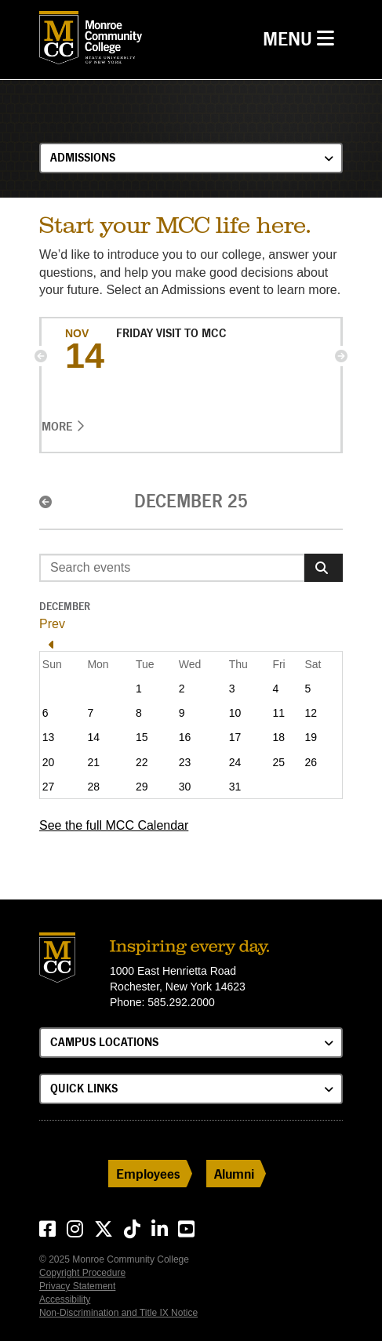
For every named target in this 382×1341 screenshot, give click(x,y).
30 (185, 786)
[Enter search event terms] (172, 568)
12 (310, 713)
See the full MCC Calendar (113, 825)
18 (278, 737)
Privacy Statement (77, 1286)
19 (310, 737)
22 (142, 762)
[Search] (323, 568)
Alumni (234, 1173)
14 (93, 737)
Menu (302, 37)
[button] (41, 356)
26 (310, 762)
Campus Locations (104, 1041)
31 (235, 786)
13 (48, 737)
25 (278, 762)
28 (93, 786)
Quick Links (84, 1088)
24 (235, 762)
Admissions (82, 157)
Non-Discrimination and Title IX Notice (118, 1312)
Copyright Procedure (82, 1272)
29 (142, 786)
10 (235, 713)
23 (185, 762)
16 (185, 737)
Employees (148, 1173)
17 (235, 737)
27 (48, 786)
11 (278, 713)
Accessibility (64, 1299)
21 (93, 762)
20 (48, 762)
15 (142, 737)
